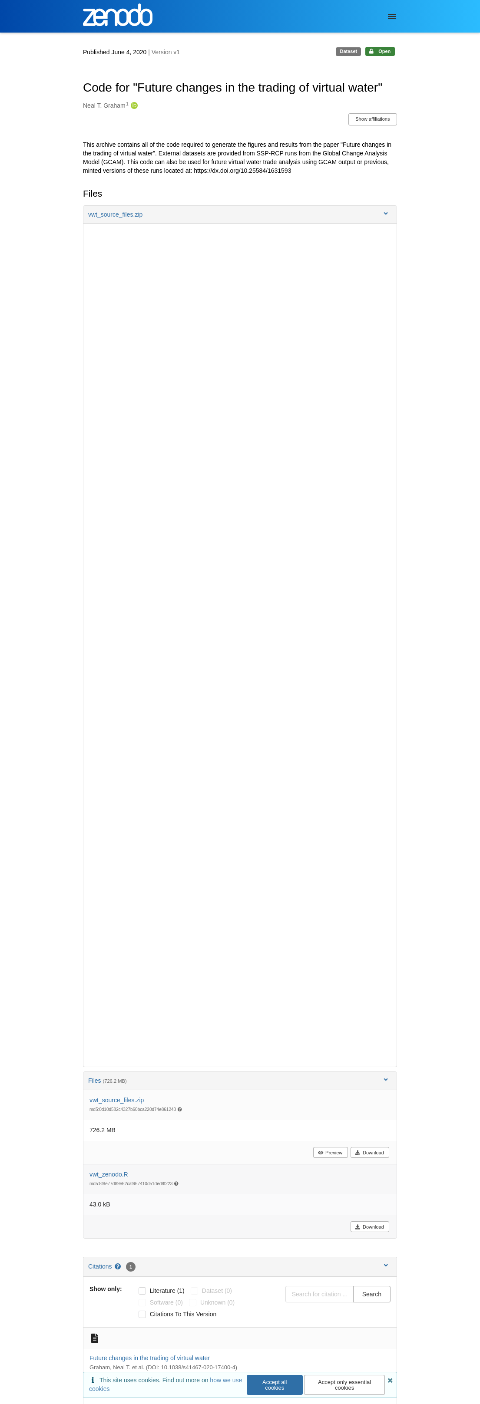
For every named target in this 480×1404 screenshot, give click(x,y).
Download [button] (369, 1152)
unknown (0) (217, 1302)
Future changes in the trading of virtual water (149, 1358)
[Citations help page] (118, 1266)
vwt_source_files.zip (116, 1100)
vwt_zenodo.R (108, 1174)
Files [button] (239, 1080)
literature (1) (167, 1290)
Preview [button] (330, 1152)
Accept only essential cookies (344, 1385)
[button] (240, 214)
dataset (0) (217, 1290)
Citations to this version (183, 1314)
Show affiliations (372, 119)
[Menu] (392, 16)
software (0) (166, 1302)
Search (371, 1294)
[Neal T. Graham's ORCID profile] (133, 106)
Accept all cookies (274, 1385)
